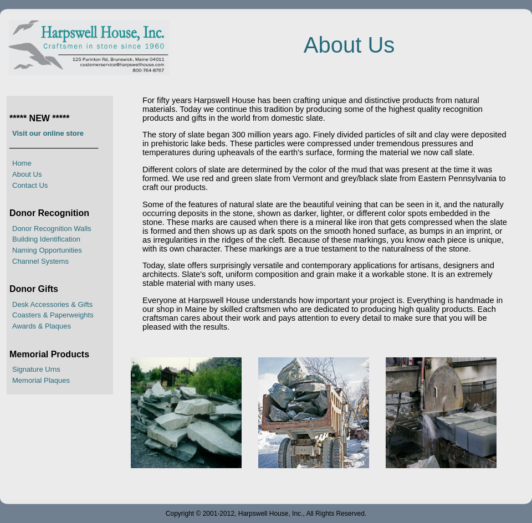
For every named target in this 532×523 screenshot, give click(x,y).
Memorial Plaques (41, 380)
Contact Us (30, 185)
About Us (27, 174)
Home (22, 163)
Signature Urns (36, 369)
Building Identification (46, 239)
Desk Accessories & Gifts (52, 304)
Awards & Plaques (41, 326)
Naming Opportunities (47, 250)
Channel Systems (40, 261)
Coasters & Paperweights (53, 315)
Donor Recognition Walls (51, 228)
